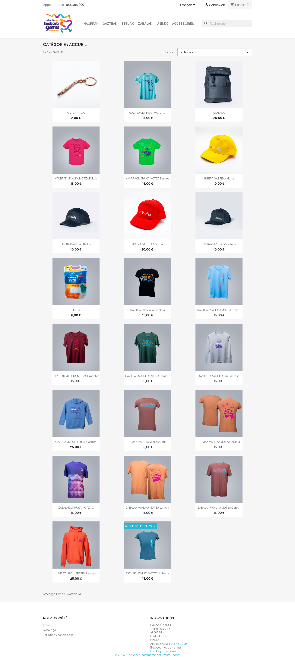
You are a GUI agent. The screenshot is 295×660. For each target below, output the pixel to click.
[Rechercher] (227, 23)
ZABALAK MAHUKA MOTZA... (76, 507)
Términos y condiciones (58, 635)
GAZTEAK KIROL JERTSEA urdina (76, 442)
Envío (46, 625)
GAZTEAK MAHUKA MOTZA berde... (147, 376)
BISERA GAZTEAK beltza (76, 244)
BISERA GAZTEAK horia (219, 178)
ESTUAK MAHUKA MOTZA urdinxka (147, 573)
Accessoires (183, 23)
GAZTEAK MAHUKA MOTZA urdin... (219, 310)
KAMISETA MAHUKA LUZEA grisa (218, 376)
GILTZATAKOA (76, 112)
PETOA (75, 310)
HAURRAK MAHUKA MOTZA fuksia (76, 178)
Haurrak (91, 23)
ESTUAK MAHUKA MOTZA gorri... (147, 442)
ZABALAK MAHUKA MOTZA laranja (147, 507)
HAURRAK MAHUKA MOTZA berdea (147, 178)
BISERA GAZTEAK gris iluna (219, 244)
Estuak (128, 23)
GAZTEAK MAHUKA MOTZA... (147, 112)
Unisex (162, 23)
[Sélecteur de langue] (188, 5)
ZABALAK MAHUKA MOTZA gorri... (219, 507)
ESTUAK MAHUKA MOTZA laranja (219, 442)
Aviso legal (49, 630)
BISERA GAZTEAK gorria (147, 244)
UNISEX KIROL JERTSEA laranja (76, 573)
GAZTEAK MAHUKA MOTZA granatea (75, 376)
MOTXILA (219, 112)
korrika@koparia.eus (163, 651)
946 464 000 (75, 5)
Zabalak (145, 23)
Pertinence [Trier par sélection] (214, 52)
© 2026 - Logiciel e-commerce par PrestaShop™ (147, 655)
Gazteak (110, 23)
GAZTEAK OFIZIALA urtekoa (147, 310)
